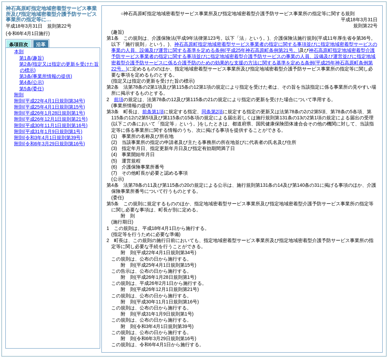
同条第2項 (212, 111)
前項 (118, 99)
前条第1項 (153, 111)
